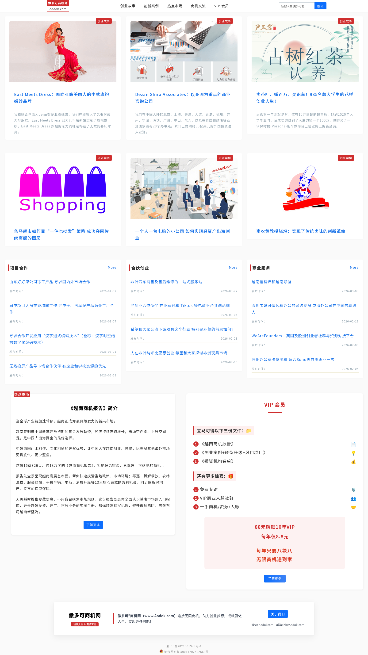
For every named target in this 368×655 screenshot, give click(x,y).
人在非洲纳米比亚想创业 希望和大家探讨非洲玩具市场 (178, 353)
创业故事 (127, 5)
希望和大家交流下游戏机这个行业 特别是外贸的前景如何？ (182, 329)
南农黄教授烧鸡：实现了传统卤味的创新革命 (300, 231)
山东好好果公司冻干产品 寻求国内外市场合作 (49, 281)
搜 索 (320, 6)
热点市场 (174, 5)
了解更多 (93, 524)
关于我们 (278, 614)
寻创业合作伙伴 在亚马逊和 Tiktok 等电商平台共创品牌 (180, 305)
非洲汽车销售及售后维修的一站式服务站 (166, 281)
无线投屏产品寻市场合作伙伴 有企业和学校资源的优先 (57, 366)
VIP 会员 (221, 5)
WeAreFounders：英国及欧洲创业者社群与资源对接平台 (303, 335)
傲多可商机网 (85, 615)
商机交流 (198, 5)
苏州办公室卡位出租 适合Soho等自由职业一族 (293, 359)
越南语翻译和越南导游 (271, 281)
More (112, 267)
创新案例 (151, 5)
